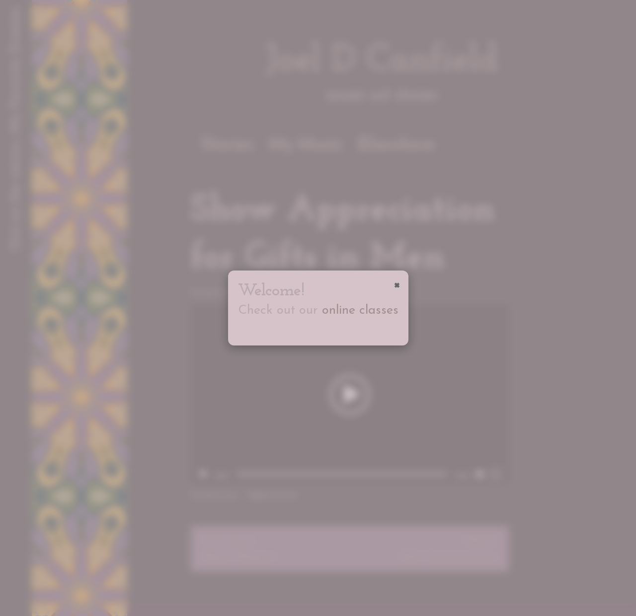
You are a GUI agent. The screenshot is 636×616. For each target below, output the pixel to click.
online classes (360, 310)
